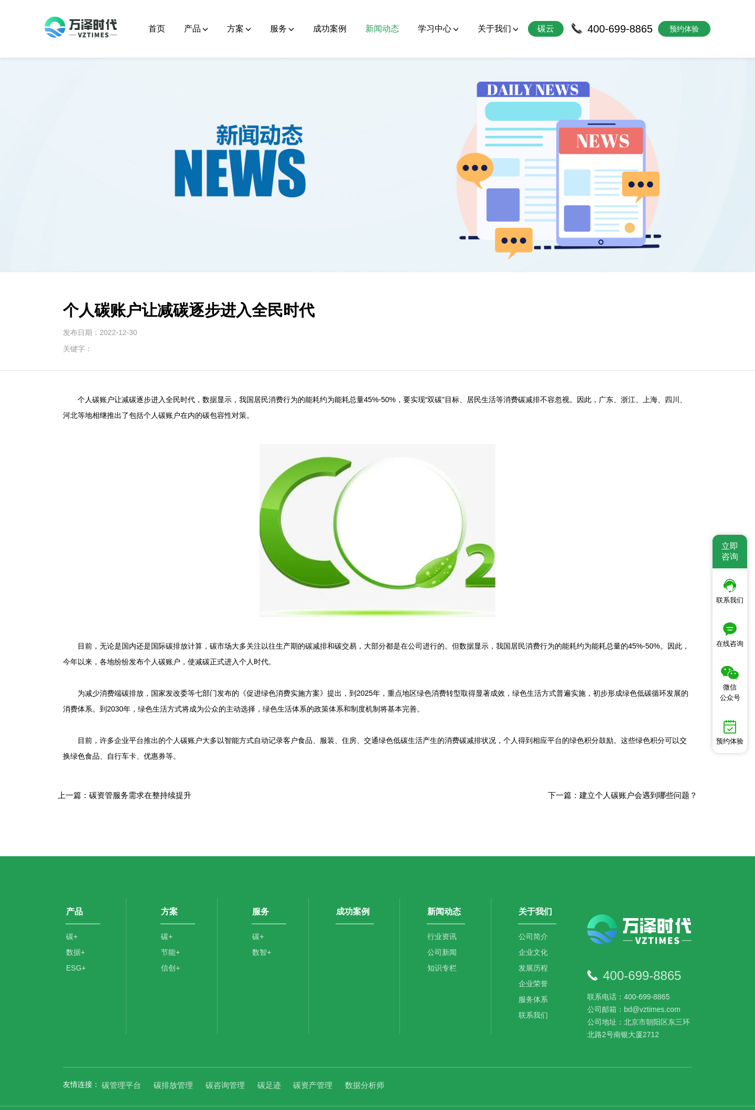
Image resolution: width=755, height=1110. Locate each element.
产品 (196, 28)
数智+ (262, 928)
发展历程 (534, 944)
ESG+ (76, 944)
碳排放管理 (173, 1057)
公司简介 (534, 912)
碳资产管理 (312, 1057)
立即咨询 (729, 551)
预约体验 (729, 732)
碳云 (545, 28)
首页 (156, 28)
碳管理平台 (121, 1057)
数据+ (75, 928)
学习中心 (438, 28)
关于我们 (498, 28)
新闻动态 (382, 28)
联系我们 (534, 991)
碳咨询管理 (225, 1057)
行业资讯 (443, 912)
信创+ (171, 944)
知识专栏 (443, 944)
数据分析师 (364, 1057)
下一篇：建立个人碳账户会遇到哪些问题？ (622, 767)
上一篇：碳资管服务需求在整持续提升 (124, 767)
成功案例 (330, 28)
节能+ (171, 928)
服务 (282, 28)
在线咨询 (729, 635)
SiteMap (562, 1094)
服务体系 (534, 975)
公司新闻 (443, 928)
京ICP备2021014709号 (509, 1094)
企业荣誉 (534, 959)
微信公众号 (730, 684)
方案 (239, 28)
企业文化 (534, 928)
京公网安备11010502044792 (420, 1094)
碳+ (72, 912)
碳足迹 (269, 1057)
